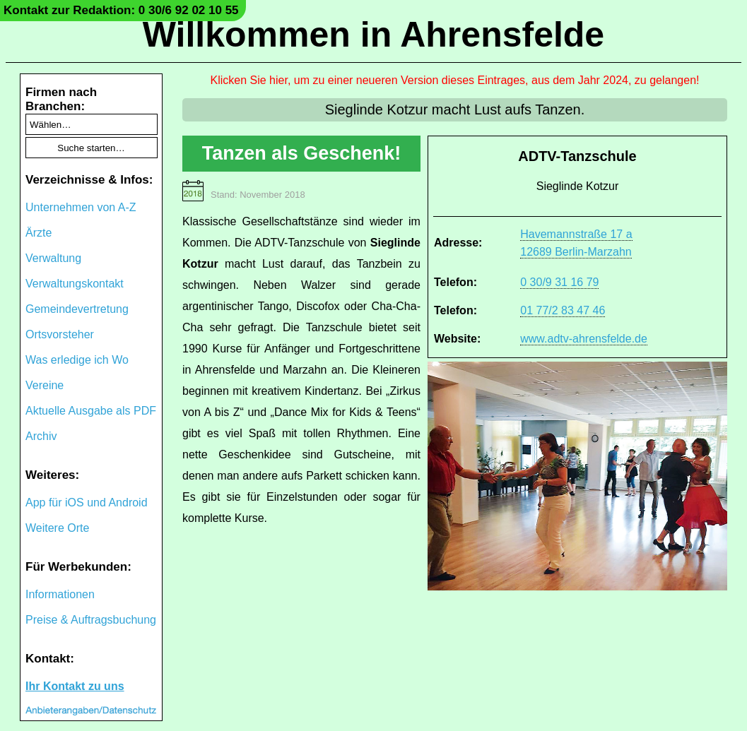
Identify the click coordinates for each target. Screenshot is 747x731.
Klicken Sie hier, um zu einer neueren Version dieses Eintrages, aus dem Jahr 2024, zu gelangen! (455, 80)
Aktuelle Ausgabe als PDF (90, 411)
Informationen (60, 594)
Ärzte (38, 233)
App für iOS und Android (86, 503)
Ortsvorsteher (59, 334)
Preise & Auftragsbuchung (90, 620)
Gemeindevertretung (77, 309)
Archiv (41, 436)
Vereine (44, 385)
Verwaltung (53, 258)
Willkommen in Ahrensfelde (373, 34)
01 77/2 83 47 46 (562, 310)
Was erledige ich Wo (77, 360)
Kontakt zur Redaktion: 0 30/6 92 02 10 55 (121, 10)
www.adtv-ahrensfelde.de (583, 339)
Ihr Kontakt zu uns (74, 686)
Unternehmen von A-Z (80, 207)
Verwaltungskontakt (74, 284)
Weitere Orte (57, 528)
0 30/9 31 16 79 (559, 282)
